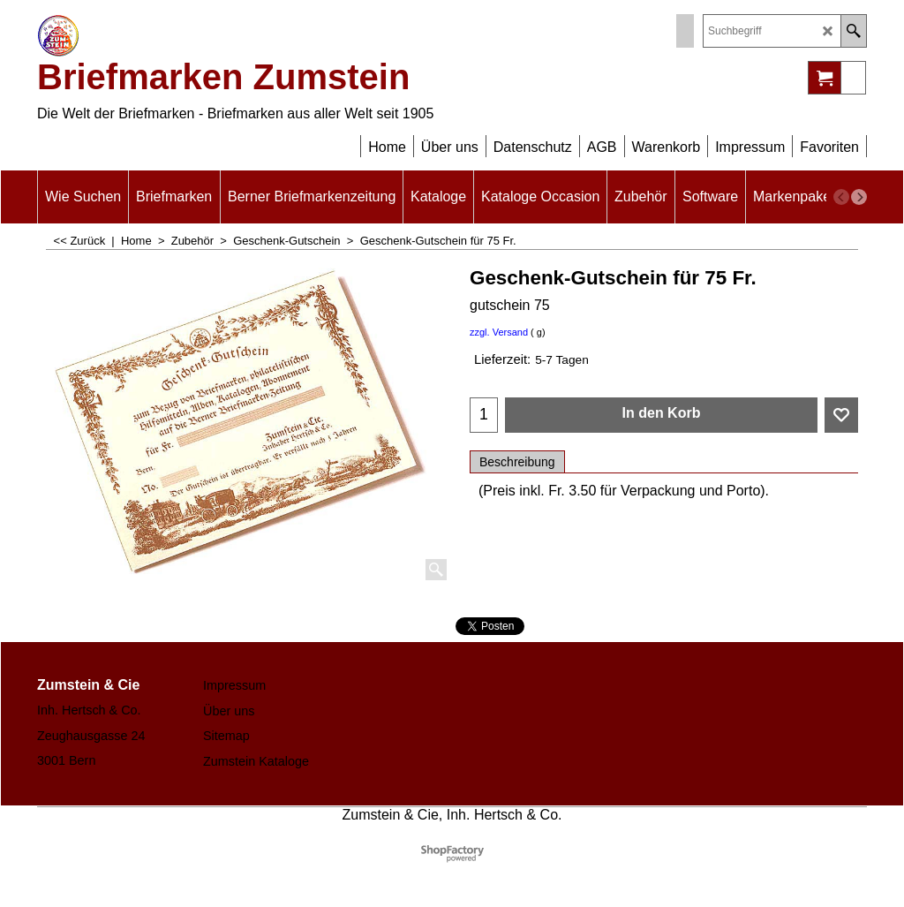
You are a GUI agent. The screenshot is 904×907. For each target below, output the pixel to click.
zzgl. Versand (499, 332)
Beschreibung (517, 462)
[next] (859, 197)
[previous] (841, 197)
